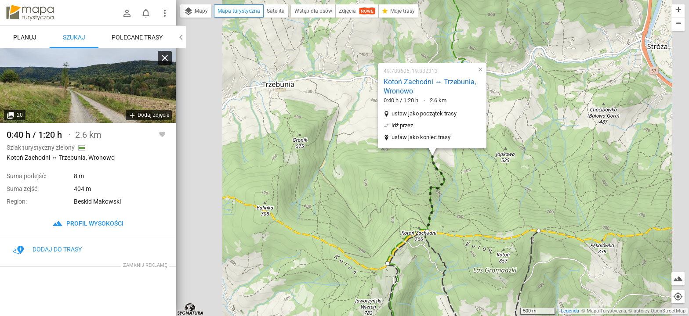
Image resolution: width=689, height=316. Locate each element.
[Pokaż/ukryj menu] (165, 13)
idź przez (402, 125)
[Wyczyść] (165, 58)
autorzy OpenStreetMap (659, 311)
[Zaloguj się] (127, 13)
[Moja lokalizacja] (678, 296)
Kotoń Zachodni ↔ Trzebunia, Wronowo (430, 86)
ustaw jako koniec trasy (421, 137)
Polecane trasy (137, 37)
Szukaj (74, 37)
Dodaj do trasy (47, 249)
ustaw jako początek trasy (424, 113)
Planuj (24, 37)
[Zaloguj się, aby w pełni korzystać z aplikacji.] (162, 133)
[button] (427, 231)
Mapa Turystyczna (606, 311)
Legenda (570, 311)
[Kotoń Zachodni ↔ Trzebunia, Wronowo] (88, 85)
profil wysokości (87, 223)
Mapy (196, 11)
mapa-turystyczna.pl (30, 12)
